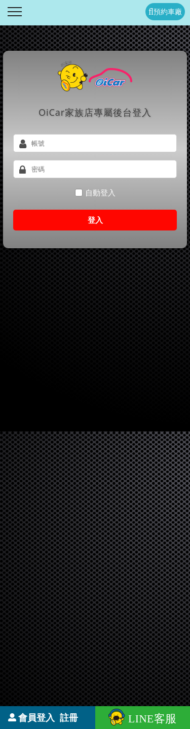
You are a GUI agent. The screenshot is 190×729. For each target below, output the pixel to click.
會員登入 (36, 717)
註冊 (69, 717)
